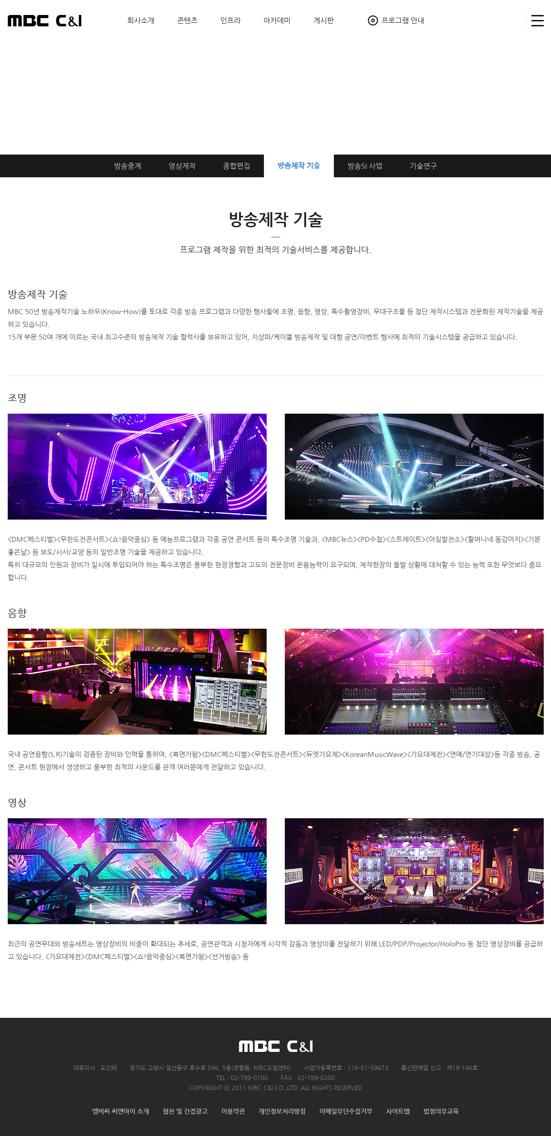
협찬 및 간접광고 (185, 1111)
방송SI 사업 (364, 166)
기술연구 (423, 166)
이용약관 (233, 1111)
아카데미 (277, 20)
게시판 (323, 20)
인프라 (230, 20)
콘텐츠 (187, 20)
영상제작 (182, 166)
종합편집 (236, 166)
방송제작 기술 (299, 165)
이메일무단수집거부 (345, 1111)
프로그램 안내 (403, 20)
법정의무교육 (441, 1111)
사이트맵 (535, 20)
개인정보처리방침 (282, 1111)
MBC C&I (44, 20)
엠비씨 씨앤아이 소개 (120, 1111)
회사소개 (140, 20)
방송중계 (127, 166)
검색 (515, 20)
